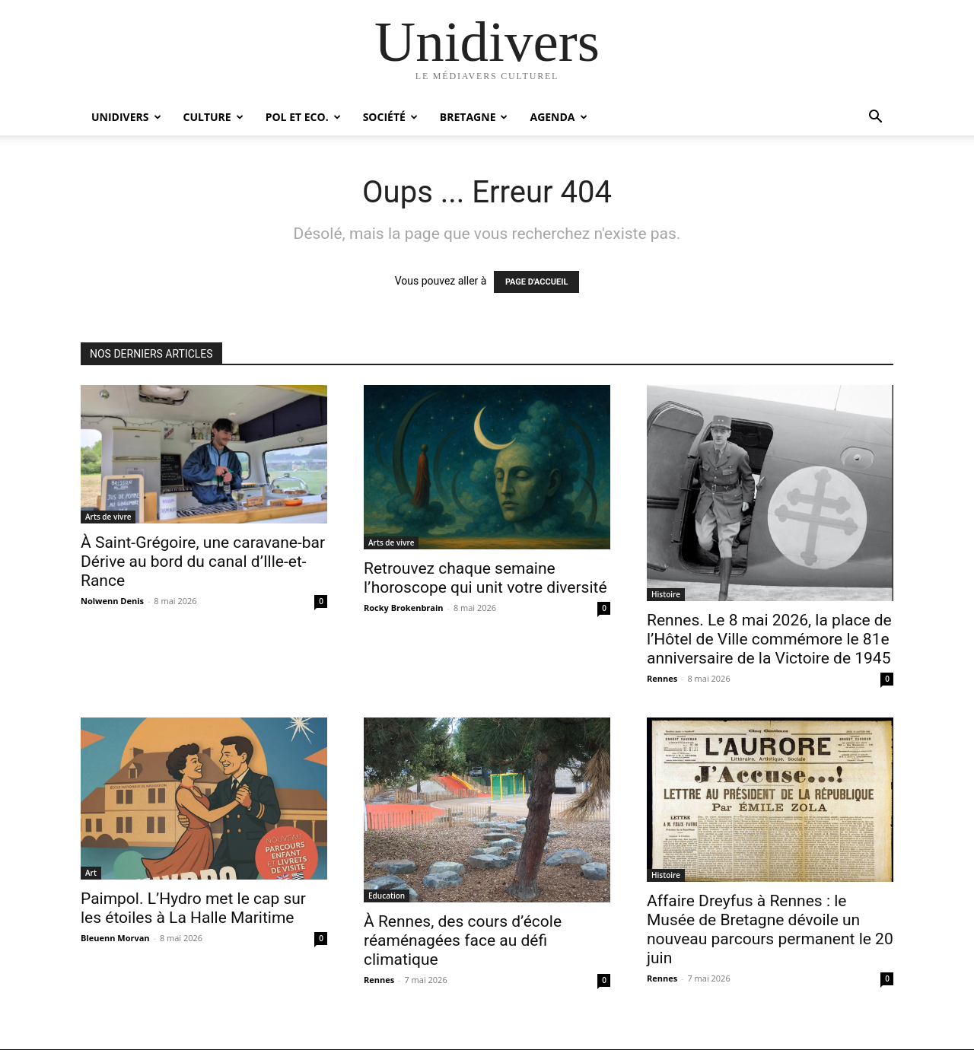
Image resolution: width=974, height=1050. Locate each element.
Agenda (558, 117)
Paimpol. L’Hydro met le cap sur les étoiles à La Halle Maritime (193, 908)
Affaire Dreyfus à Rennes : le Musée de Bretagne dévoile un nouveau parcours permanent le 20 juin (770, 929)
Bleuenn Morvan (115, 937)
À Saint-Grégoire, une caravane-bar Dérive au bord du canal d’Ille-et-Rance (203, 561)
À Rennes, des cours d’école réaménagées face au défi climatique (463, 940)
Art (91, 872)
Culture (213, 117)
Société (390, 117)
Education (386, 895)
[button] (875, 118)
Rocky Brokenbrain (404, 607)
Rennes (662, 678)
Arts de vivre (108, 516)
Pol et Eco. (303, 117)
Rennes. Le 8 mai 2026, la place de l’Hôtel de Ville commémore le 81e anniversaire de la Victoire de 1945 (769, 639)
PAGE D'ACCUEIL (536, 282)
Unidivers (126, 117)
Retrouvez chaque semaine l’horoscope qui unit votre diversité (485, 578)
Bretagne (474, 117)
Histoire (665, 594)
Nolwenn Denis (112, 600)
